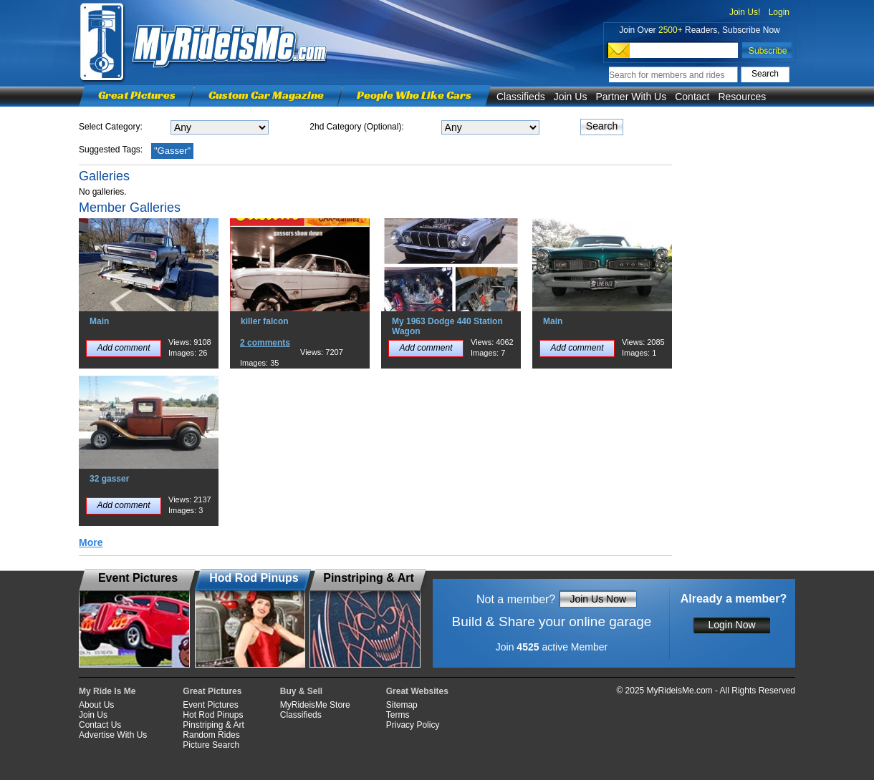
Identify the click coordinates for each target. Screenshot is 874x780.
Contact (692, 96)
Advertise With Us (113, 735)
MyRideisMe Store (315, 705)
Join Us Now (598, 599)
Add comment (123, 348)
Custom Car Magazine (266, 94)
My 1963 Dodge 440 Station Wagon (447, 326)
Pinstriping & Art (213, 725)
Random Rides (211, 735)
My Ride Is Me (107, 691)
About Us (96, 705)
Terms (398, 715)
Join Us (570, 96)
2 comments (265, 343)
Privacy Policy (413, 725)
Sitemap (402, 705)
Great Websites (417, 691)
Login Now (731, 624)
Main (99, 321)
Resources (742, 96)
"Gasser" (172, 150)
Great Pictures (137, 94)
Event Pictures (210, 705)
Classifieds (520, 96)
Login (779, 12)
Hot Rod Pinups (213, 715)
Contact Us (100, 725)
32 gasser (109, 479)
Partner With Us (630, 96)
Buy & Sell (301, 691)
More (90, 542)
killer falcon (265, 321)
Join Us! (744, 12)
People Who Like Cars (414, 94)
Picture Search (211, 745)
